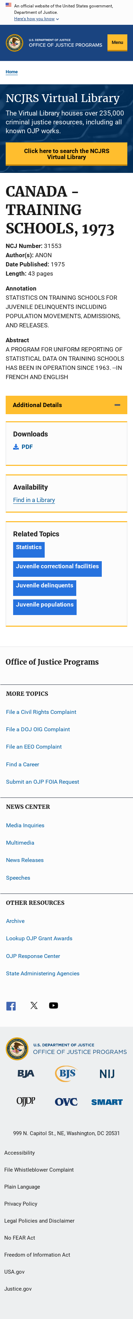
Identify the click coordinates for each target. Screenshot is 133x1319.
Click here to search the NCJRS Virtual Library (66, 153)
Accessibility (19, 1153)
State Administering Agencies (42, 973)
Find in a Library (34, 499)
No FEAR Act (19, 1238)
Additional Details (37, 404)
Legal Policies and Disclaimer (39, 1221)
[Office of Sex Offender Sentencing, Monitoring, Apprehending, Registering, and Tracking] (107, 1106)
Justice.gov (18, 1289)
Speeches (18, 877)
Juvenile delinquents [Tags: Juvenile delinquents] (44, 585)
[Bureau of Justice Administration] (26, 1079)
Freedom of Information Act (37, 1255)
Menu (117, 42)
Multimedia (20, 842)
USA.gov (14, 1272)
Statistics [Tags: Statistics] (29, 547)
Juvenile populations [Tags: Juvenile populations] (45, 604)
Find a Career (22, 764)
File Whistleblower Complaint (39, 1170)
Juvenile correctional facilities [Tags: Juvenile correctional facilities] (57, 566)
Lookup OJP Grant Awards (39, 938)
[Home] (65, 43)
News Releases (25, 860)
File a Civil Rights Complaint (41, 711)
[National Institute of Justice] (107, 1079)
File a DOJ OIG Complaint (38, 729)
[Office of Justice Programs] (14, 43)
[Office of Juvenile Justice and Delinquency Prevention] (26, 1108)
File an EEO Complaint (34, 746)
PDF (27, 446)
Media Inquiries (25, 825)
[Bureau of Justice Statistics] (66, 1083)
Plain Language (22, 1187)
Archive (15, 921)
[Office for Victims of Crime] (66, 1107)
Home (12, 71)
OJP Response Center (33, 955)
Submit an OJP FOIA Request (42, 781)
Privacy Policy (20, 1204)
